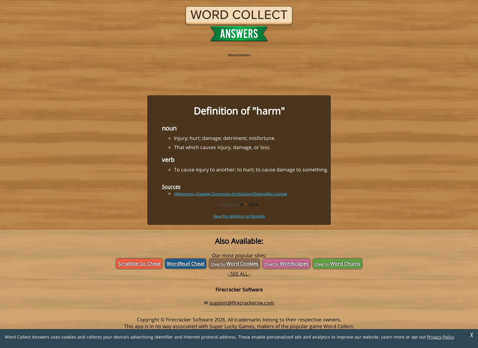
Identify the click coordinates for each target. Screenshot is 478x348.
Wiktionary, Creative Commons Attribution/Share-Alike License (230, 193)
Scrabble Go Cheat (139, 263)
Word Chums (337, 263)
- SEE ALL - (239, 273)
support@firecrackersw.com (241, 302)
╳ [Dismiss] (471, 335)
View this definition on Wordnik (239, 216)
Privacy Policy (440, 337)
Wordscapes (286, 263)
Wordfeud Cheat (186, 263)
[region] (239, 71)
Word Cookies (234, 263)
